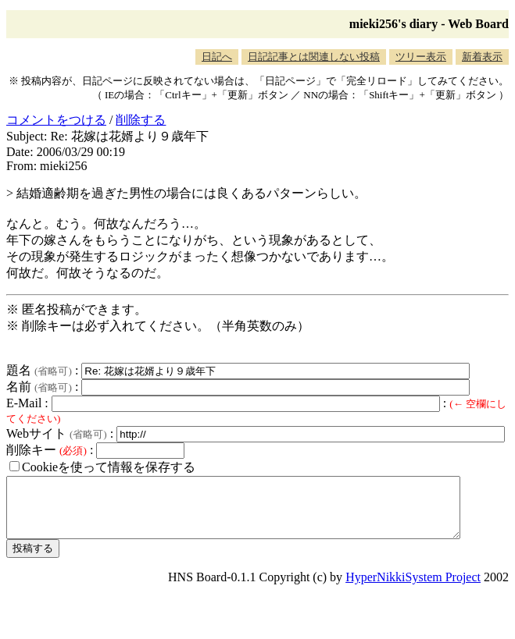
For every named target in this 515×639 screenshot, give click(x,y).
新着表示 (482, 56)
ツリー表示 (420, 56)
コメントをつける (56, 119)
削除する (141, 119)
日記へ (217, 56)
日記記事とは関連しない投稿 (314, 56)
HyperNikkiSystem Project (413, 588)
